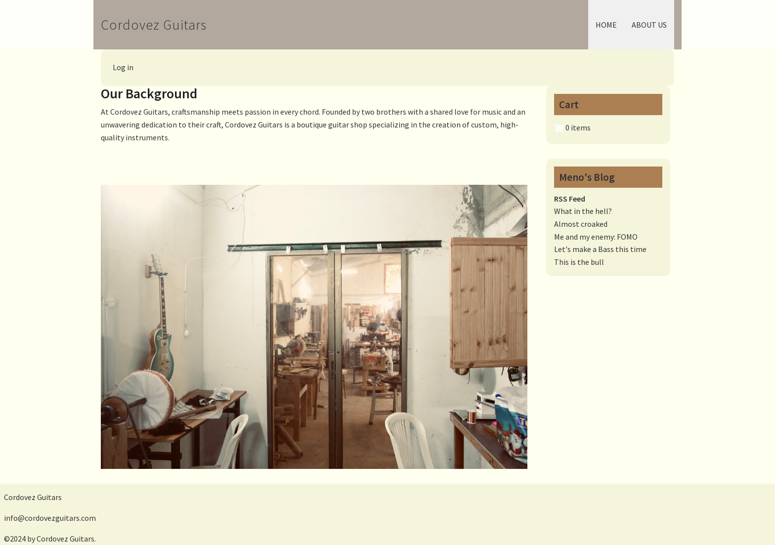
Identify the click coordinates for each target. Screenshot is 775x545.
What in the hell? (583, 211)
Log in (123, 67)
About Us (649, 25)
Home (606, 25)
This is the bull (579, 262)
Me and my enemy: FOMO (596, 237)
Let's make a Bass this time (600, 249)
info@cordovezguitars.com (50, 518)
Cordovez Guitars (154, 25)
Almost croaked (580, 224)
